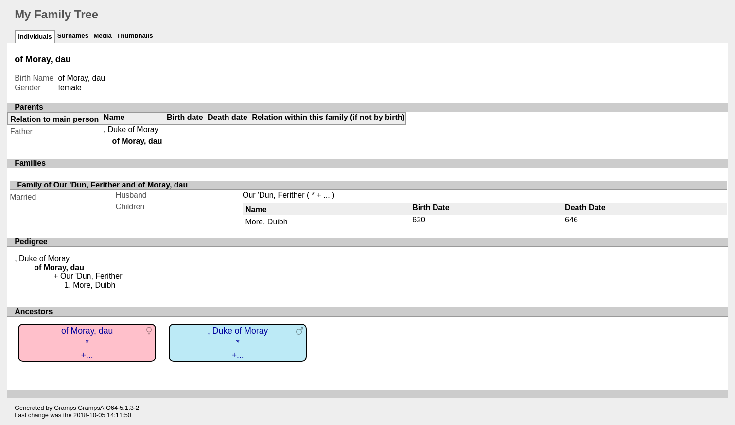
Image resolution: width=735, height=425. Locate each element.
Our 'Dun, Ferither (274, 195)
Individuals (35, 36)
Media (102, 35)
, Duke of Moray (131, 129)
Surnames (72, 35)
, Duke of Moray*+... (238, 342)
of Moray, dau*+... (87, 342)
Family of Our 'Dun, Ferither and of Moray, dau (102, 185)
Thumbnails (135, 35)
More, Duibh (266, 222)
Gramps (65, 407)
